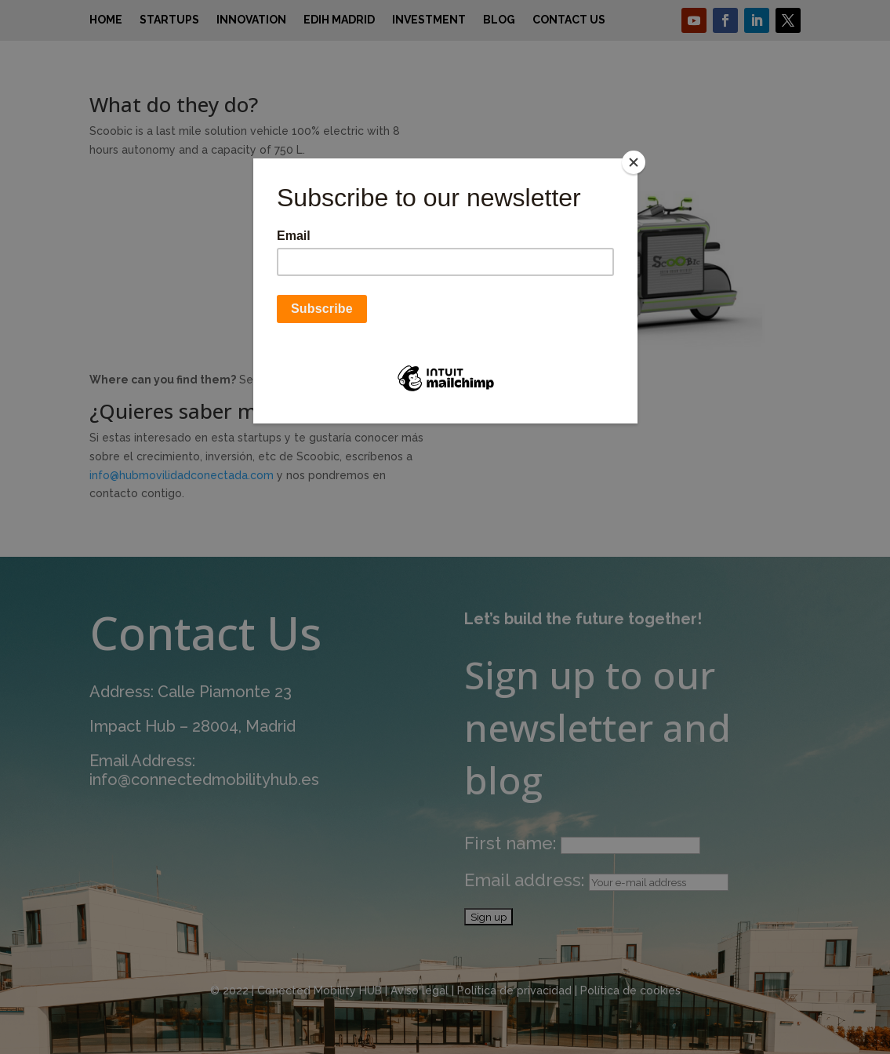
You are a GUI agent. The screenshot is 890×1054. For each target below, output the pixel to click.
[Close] (633, 162)
